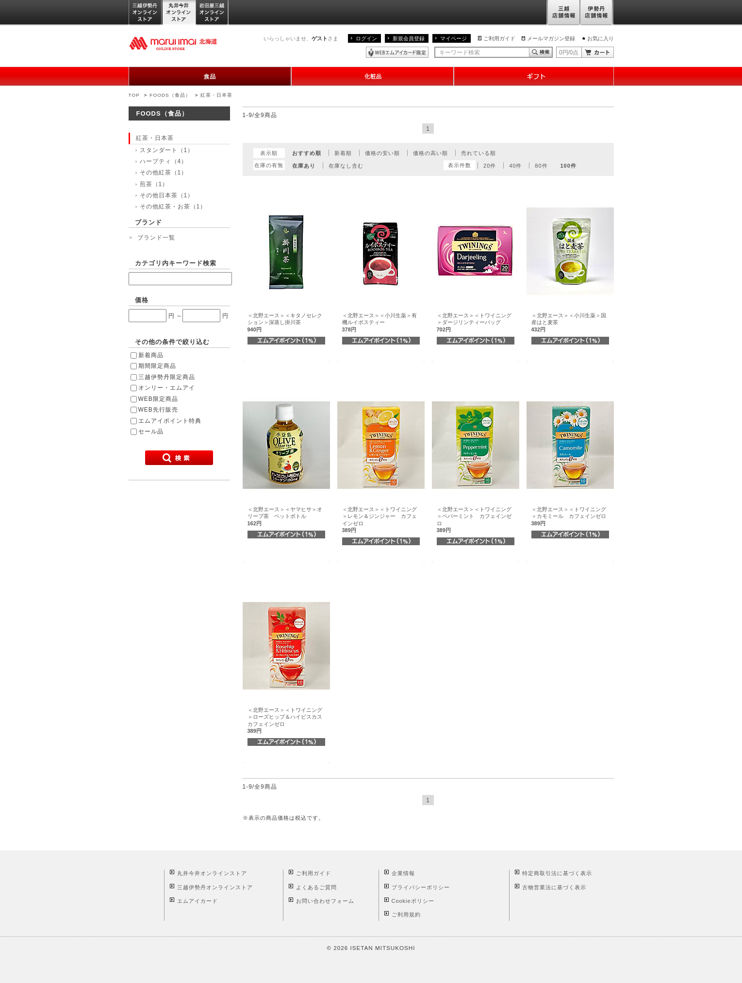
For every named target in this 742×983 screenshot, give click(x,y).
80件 (541, 166)
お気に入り (600, 38)
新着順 (343, 153)
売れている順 (478, 153)
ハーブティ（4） (164, 161)
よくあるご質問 (316, 887)
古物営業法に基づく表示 (554, 887)
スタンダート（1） (167, 150)
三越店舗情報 (563, 13)
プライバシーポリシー (421, 887)
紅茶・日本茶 (216, 95)
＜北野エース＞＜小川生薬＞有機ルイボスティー (379, 322)
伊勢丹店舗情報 (597, 13)
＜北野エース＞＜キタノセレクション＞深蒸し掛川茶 (284, 322)
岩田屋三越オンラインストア (212, 13)
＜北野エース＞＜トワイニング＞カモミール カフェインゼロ (568, 516)
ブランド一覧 (156, 237)
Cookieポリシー (413, 901)
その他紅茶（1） (164, 172)
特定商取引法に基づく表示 (557, 873)
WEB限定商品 (158, 399)
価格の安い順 (382, 153)
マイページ (453, 38)
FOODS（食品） (169, 95)
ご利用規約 (406, 914)
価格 (141, 300)
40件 (515, 166)
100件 (568, 166)
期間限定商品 (157, 365)
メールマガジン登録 (551, 38)
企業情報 (403, 873)
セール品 (151, 431)
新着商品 (151, 355)
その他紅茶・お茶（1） (173, 206)
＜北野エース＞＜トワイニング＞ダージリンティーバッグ (474, 322)
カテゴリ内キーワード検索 (175, 263)
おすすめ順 (306, 153)
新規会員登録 (409, 38)
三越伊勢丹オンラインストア (146, 13)
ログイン (366, 38)
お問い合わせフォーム (325, 901)
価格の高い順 (430, 153)
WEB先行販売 (158, 409)
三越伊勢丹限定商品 (166, 377)
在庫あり (303, 166)
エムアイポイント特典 (169, 420)
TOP (134, 95)
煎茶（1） (154, 184)
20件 (489, 166)
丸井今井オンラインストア (179, 13)
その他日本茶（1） (167, 195)
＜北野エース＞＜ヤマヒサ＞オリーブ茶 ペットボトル (284, 516)
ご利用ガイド (499, 38)
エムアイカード (197, 901)
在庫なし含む (346, 166)
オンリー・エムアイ (166, 387)
